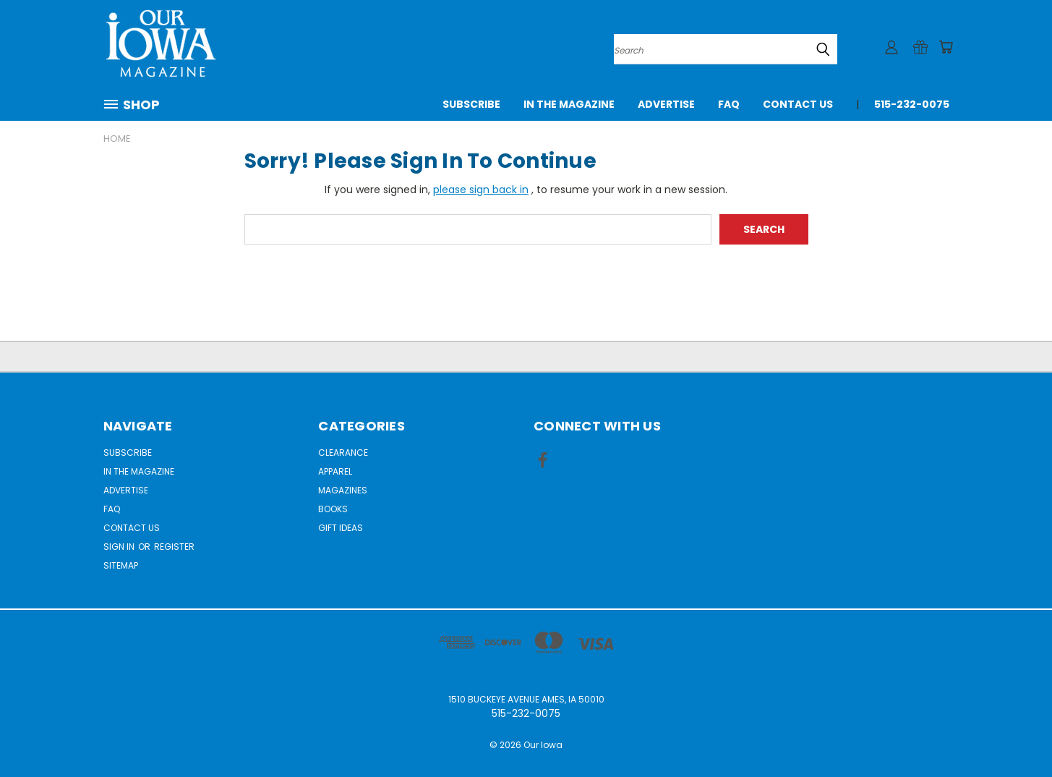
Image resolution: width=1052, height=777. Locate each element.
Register (174, 546)
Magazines (342, 490)
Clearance (343, 452)
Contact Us (798, 104)
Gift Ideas (340, 528)
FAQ (729, 104)
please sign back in (481, 189)
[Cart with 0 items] (945, 47)
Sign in (120, 546)
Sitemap (120, 565)
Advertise (666, 104)
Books (333, 509)
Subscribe (471, 104)
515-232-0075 (911, 104)
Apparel (335, 471)
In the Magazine (569, 104)
